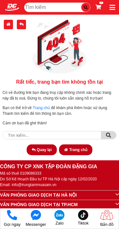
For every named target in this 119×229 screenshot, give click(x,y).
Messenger (36, 218)
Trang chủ (41, 108)
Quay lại (42, 150)
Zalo (59, 218)
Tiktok (83, 218)
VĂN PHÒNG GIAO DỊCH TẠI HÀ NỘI (38, 195)
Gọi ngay (12, 218)
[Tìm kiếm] (85, 7)
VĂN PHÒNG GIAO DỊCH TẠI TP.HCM (39, 204)
